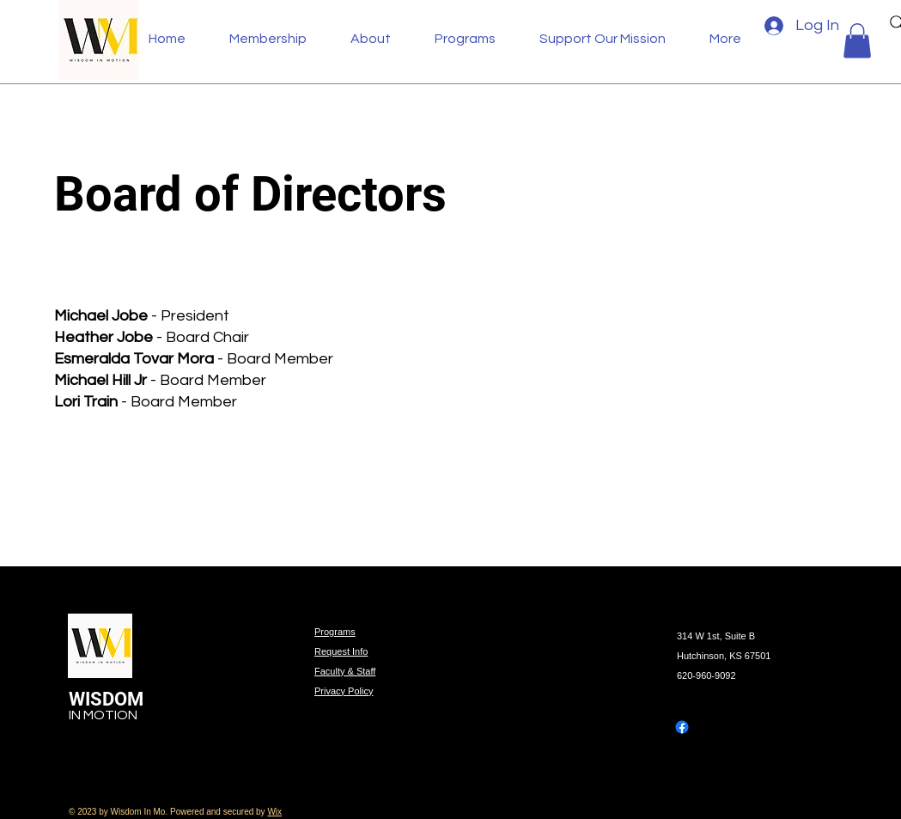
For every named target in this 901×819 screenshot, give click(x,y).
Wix (274, 811)
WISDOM (108, 699)
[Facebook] (682, 727)
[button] (380, 38)
